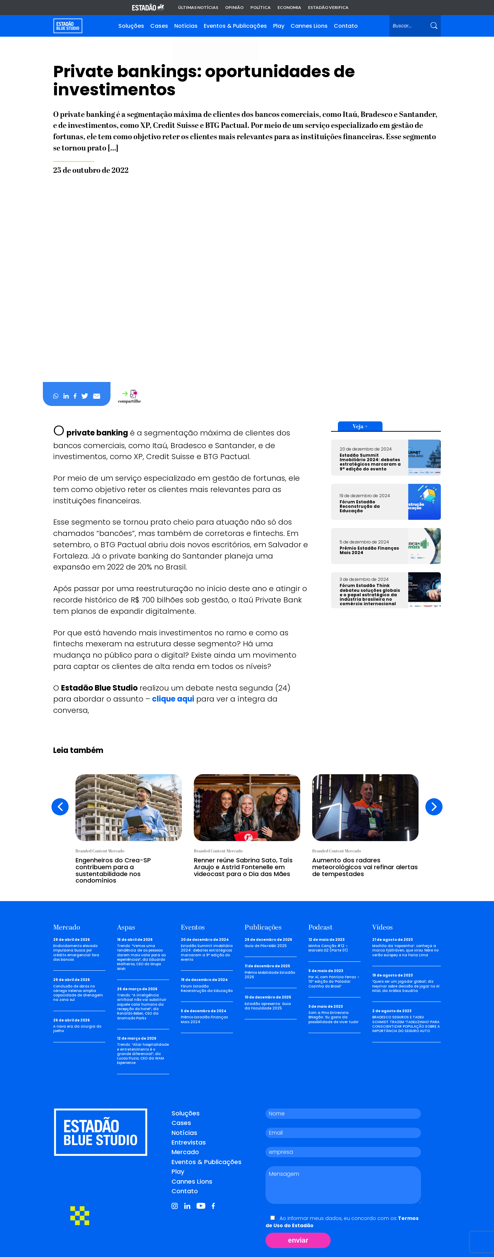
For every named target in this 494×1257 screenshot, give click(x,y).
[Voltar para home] (67, 26)
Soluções (131, 26)
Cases (159, 26)
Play (278, 26)
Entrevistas (189, 1142)
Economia (289, 7)
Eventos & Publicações (235, 26)
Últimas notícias (198, 7)
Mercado (185, 1152)
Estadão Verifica (328, 7)
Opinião (234, 7)
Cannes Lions (309, 26)
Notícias (186, 26)
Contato (346, 26)
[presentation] (60, 806)
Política (260, 7)
